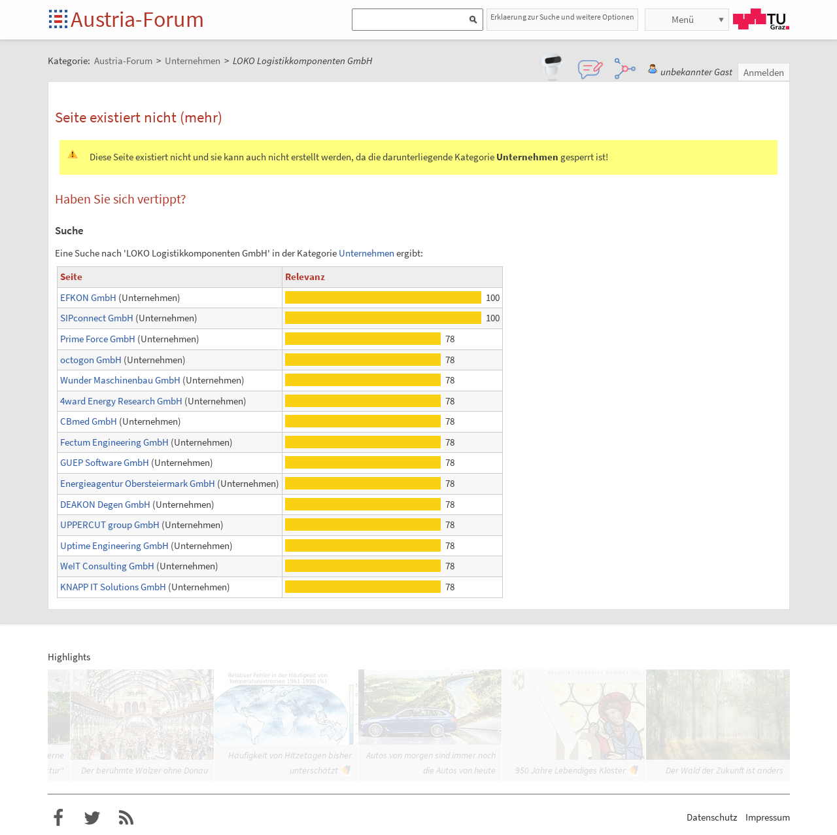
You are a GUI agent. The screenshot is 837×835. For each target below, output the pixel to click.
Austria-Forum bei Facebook (58, 818)
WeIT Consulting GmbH (107, 566)
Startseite (59, 20)
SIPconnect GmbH (96, 317)
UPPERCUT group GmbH (110, 524)
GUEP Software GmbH (104, 462)
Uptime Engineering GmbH (114, 545)
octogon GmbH (91, 359)
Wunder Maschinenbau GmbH (120, 380)
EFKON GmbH (88, 297)
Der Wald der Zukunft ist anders (724, 770)
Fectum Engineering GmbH (114, 442)
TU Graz (761, 19)
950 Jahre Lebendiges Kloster (570, 770)
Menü (683, 19)
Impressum (767, 817)
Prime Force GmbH (97, 338)
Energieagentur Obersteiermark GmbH (137, 483)
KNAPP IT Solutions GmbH (113, 586)
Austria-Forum (137, 19)
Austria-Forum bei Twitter (92, 818)
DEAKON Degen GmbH (105, 504)
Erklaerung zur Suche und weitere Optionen (562, 17)
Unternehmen (366, 253)
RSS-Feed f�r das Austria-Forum (126, 818)
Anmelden (763, 72)
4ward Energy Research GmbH (121, 401)
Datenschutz (712, 817)
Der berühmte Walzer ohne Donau (144, 770)
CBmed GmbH (88, 421)
